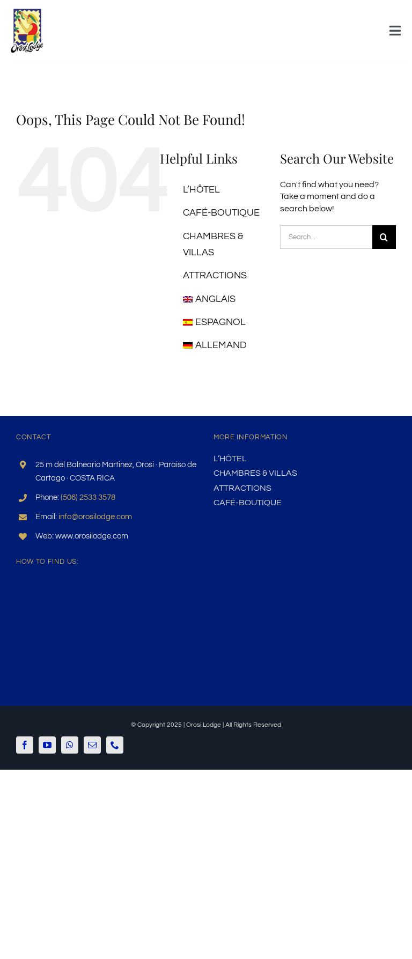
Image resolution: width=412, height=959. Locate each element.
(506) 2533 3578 (88, 497)
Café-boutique (221, 213)
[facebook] (24, 745)
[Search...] (326, 237)
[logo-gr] (27, 12)
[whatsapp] (69, 745)
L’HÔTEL (201, 190)
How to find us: (47, 561)
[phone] (114, 745)
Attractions (215, 275)
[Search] (384, 237)
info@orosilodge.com (95, 517)
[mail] (92, 745)
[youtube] (47, 745)
